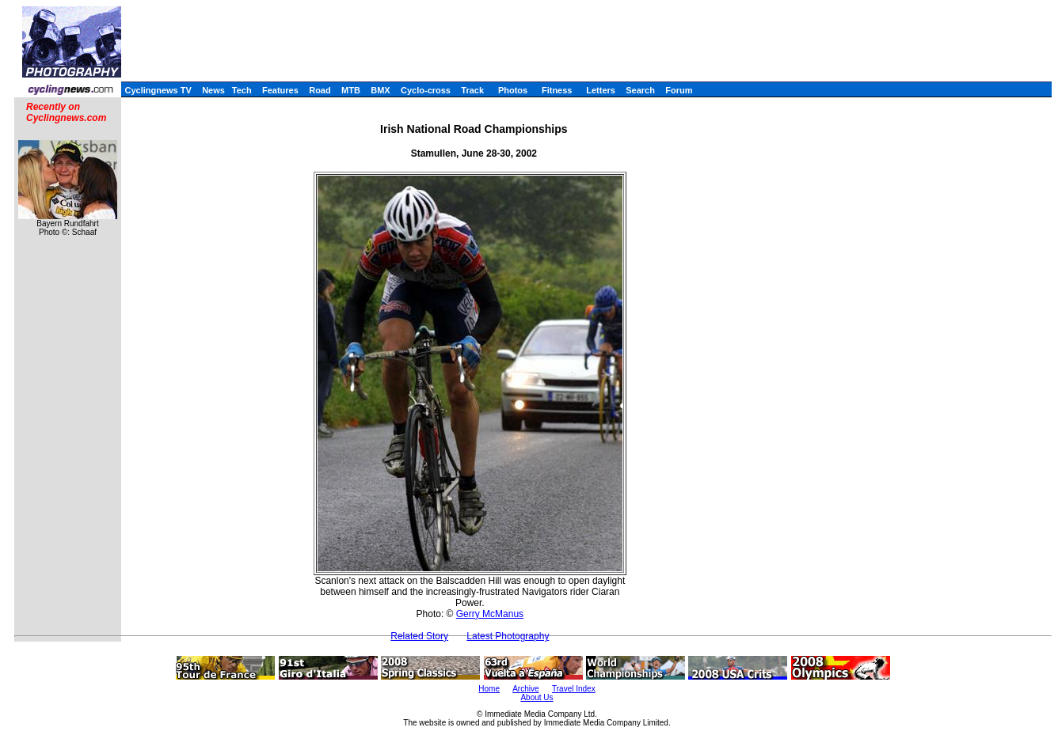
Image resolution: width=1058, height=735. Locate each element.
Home (489, 688)
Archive (525, 688)
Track (472, 90)
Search (640, 90)
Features (280, 90)
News (213, 90)
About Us (536, 697)
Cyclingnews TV (157, 90)
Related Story (419, 636)
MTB (350, 90)
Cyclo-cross (426, 90)
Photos (512, 90)
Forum (678, 90)
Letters (600, 90)
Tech (242, 90)
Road (320, 90)
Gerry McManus (489, 613)
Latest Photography (507, 636)
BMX (380, 90)
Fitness (557, 90)
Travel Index (574, 688)
